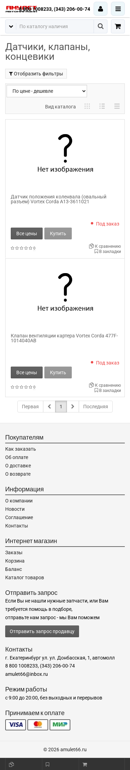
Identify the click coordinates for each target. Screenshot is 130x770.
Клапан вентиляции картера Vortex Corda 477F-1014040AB (64, 338)
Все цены (26, 233)
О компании (19, 500)
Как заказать (20, 449)
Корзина (15, 561)
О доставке (18, 465)
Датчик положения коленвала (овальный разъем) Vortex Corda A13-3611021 (58, 199)
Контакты (16, 526)
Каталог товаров (24, 577)
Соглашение (19, 517)
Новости (15, 509)
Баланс (13, 569)
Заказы (14, 552)
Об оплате (16, 457)
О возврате (18, 474)
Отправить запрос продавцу (42, 631)
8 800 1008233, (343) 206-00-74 (54, 9)
